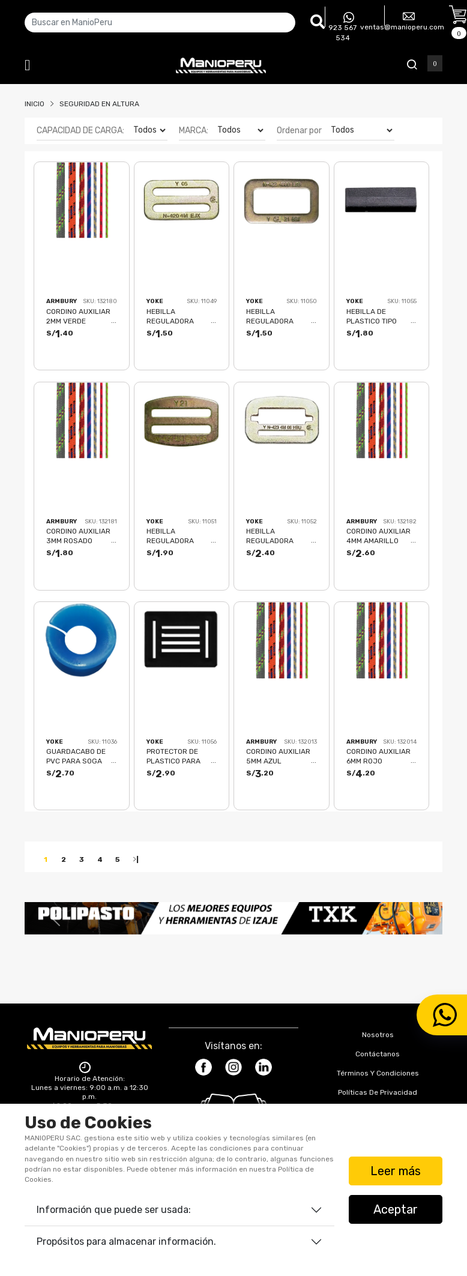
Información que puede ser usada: (114, 1209)
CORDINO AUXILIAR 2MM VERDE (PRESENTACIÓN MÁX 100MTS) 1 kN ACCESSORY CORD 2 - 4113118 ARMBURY (80, 316)
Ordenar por (299, 130)
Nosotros (378, 1035)
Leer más (395, 1171)
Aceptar (395, 1209)
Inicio (34, 103)
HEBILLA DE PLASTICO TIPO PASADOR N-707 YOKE (373, 316)
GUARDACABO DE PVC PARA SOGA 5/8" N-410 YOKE (76, 756)
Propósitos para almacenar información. (126, 1241)
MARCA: (193, 130)
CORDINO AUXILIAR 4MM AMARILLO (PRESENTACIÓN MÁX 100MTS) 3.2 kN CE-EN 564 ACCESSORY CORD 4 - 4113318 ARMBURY (381, 535)
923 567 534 (342, 27)
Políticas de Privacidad (377, 1092)
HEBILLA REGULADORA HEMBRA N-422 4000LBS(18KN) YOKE (273, 316)
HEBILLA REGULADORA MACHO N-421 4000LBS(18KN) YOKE (173, 535)
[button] (56, 918)
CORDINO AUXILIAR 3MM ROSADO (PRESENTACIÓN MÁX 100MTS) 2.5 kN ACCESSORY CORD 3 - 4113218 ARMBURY (81, 535)
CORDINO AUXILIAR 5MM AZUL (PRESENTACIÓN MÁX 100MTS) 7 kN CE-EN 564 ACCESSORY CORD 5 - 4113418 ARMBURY (281, 756)
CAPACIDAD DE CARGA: (80, 130)
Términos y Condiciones (378, 1073)
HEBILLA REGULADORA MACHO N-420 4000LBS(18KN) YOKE (173, 316)
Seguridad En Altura (99, 103)
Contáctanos (377, 1054)
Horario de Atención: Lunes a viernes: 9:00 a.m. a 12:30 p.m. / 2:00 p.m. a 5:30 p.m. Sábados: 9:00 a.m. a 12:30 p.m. (89, 1096)
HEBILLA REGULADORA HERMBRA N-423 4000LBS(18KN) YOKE (275, 535)
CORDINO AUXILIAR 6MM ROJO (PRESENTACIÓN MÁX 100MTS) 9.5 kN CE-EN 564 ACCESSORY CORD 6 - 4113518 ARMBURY (381, 756)
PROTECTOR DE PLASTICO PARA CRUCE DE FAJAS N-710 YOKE (180, 756)
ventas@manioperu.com (402, 20)
